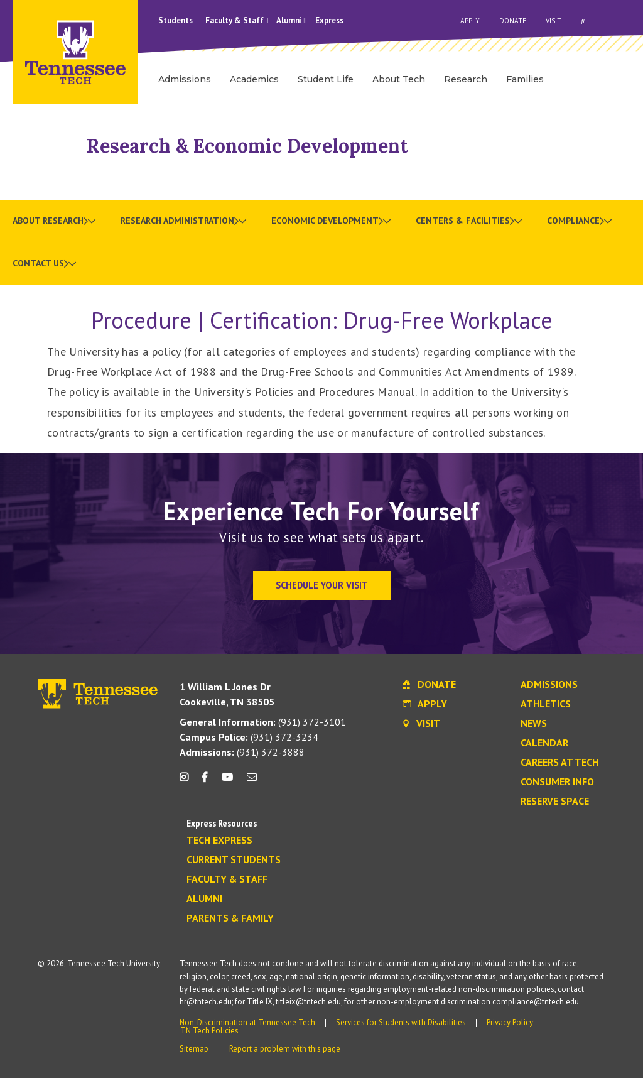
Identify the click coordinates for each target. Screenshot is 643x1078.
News (534, 723)
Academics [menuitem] (254, 79)
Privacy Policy (510, 1022)
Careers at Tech (559, 762)
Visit (553, 20)
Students (178, 20)
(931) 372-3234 (249, 737)
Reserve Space (555, 801)
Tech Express (219, 840)
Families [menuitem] (525, 79)
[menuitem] (54, 221)
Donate (512, 20)
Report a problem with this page (284, 1048)
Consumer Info (557, 782)
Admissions (549, 684)
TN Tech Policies (209, 1030)
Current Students (233, 860)
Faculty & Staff (237, 20)
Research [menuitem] (465, 79)
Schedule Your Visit (322, 585)
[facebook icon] (204, 782)
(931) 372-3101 (263, 722)
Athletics (546, 704)
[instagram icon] (187, 782)
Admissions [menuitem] (184, 79)
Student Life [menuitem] (326, 79)
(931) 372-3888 (242, 752)
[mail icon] (252, 782)
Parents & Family (230, 918)
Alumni (291, 20)
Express (329, 20)
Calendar (544, 743)
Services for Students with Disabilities (401, 1022)
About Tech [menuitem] (398, 79)
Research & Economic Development (247, 146)
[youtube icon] (227, 782)
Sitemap (194, 1048)
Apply (470, 20)
